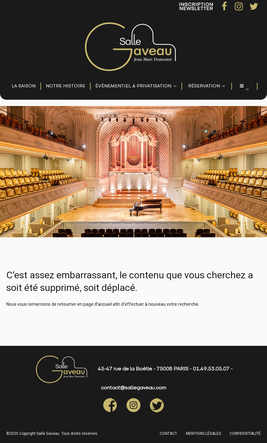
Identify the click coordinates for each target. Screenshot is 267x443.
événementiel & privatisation (133, 86)
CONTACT (168, 433)
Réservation (204, 86)
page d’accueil (97, 304)
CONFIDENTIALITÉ (245, 433)
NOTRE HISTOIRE (65, 86)
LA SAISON (24, 86)
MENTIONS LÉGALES (203, 433)
